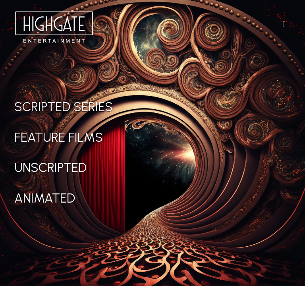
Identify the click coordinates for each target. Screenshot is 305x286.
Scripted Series (63, 106)
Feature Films (58, 137)
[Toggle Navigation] (284, 24)
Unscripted (50, 167)
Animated (44, 198)
